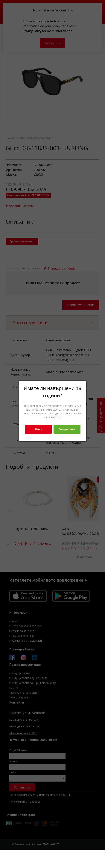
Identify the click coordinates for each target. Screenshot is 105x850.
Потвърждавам (67, 429)
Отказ (38, 429)
